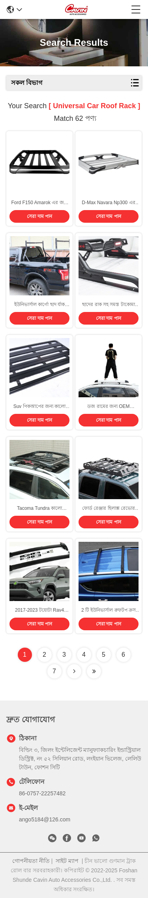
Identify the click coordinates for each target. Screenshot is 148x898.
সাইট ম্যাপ (67, 861)
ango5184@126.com (44, 819)
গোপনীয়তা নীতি (31, 861)
